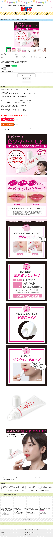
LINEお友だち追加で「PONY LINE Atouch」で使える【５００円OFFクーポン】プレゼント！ (26, 5)
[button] (1, 7)
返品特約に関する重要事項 (7, 71)
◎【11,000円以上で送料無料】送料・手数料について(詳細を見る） (14, 61)
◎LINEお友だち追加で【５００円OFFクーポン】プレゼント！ (13, 62)
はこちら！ (10, 119)
